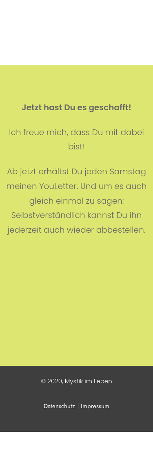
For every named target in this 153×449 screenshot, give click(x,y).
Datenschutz (60, 406)
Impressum (95, 406)
